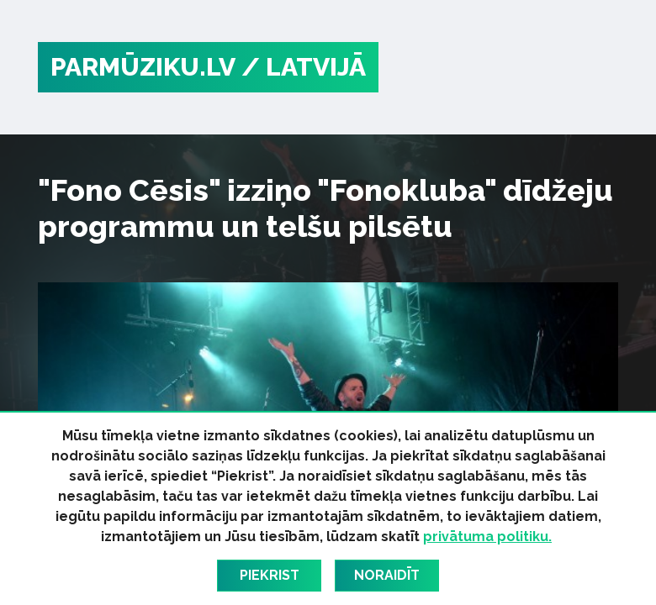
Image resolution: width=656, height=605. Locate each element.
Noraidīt (387, 575)
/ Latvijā (303, 67)
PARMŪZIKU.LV (142, 67)
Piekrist (269, 575)
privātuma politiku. (487, 536)
